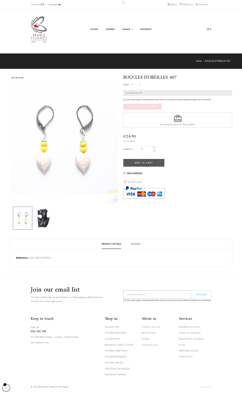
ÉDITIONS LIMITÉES (114, 363)
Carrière (146, 339)
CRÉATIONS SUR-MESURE (117, 369)
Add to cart (144, 163)
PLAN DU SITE (186, 357)
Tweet (136, 84)
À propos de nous (151, 327)
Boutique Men (112, 327)
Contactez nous (150, 345)
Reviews (135, 244)
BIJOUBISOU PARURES (115, 375)
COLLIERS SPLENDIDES (116, 357)
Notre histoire (149, 333)
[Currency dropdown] (38, 4)
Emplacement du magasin (191, 339)
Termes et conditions (190, 333)
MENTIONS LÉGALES (189, 351)
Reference (22, 258)
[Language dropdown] (55, 4)
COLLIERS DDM (112, 339)
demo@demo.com (40, 343)
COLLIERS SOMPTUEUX (116, 351)
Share (132, 84)
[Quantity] (146, 149)
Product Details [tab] (111, 244)
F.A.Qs (182, 345)
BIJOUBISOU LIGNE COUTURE (119, 345)
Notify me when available (142, 106)
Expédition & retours (189, 327)
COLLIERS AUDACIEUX (115, 333)
